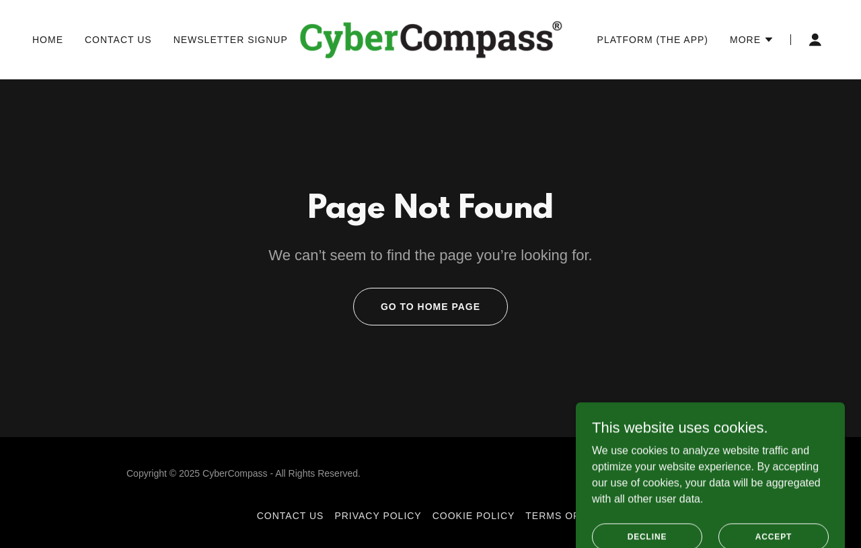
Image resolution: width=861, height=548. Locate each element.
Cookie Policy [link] (474, 515)
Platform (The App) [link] (652, 39)
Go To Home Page (430, 306)
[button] (752, 40)
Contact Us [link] (118, 39)
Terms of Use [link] (564, 515)
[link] (431, 38)
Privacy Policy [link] (377, 515)
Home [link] (47, 39)
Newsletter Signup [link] (231, 39)
